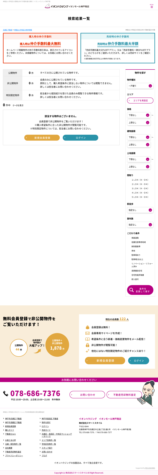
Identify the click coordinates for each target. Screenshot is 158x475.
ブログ (44, 455)
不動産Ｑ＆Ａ (10, 434)
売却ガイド (46, 430)
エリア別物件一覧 (49, 440)
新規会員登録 (10, 426)
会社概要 (8, 448)
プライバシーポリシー (14, 455)
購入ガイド (9, 430)
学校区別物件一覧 (49, 444)
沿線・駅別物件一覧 (13, 444)
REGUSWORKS (150, 468)
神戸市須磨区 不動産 (13, 422)
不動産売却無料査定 (13, 451)
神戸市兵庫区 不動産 (13, 418)
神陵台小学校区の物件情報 (23, 30)
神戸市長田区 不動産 (50, 418)
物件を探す (46, 422)
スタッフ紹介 (47, 448)
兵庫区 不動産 (7, 30)
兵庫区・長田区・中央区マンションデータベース (57, 435)
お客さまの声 (10, 440)
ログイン (45, 426)
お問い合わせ (47, 451)
